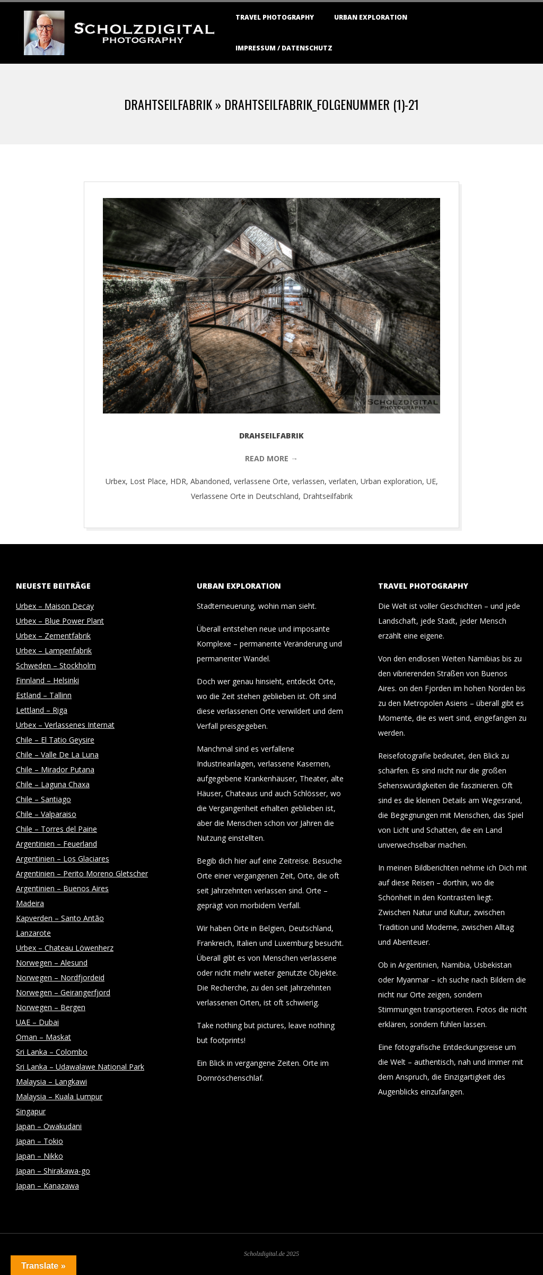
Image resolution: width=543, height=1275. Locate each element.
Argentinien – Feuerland (56, 844)
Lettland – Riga (41, 710)
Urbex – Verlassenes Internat (65, 725)
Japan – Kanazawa (47, 1186)
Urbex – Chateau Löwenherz (64, 948)
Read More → (271, 458)
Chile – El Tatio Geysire (55, 740)
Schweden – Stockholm (56, 665)
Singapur (31, 1111)
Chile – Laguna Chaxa (53, 784)
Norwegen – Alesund (51, 963)
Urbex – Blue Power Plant (60, 621)
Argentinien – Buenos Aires (62, 888)
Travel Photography (274, 17)
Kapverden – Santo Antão (60, 918)
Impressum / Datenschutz (283, 48)
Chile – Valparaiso (46, 814)
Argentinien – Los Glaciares (62, 859)
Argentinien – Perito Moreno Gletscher (82, 873)
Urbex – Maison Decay (55, 606)
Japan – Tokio (39, 1141)
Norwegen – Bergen (50, 1007)
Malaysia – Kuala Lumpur (59, 1096)
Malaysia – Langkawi (51, 1081)
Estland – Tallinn (44, 695)
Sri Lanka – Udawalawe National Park (80, 1067)
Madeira (30, 903)
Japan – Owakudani (49, 1126)
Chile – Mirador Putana (55, 769)
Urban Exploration (370, 17)
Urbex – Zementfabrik (53, 636)
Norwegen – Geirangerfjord (63, 992)
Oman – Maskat (43, 1037)
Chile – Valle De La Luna (57, 755)
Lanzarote (33, 933)
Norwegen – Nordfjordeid (60, 977)
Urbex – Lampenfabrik (54, 650)
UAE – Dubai (37, 1022)
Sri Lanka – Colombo (51, 1052)
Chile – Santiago (43, 799)
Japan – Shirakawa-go (53, 1171)
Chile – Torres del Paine (56, 829)
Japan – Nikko (39, 1156)
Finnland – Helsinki (47, 680)
